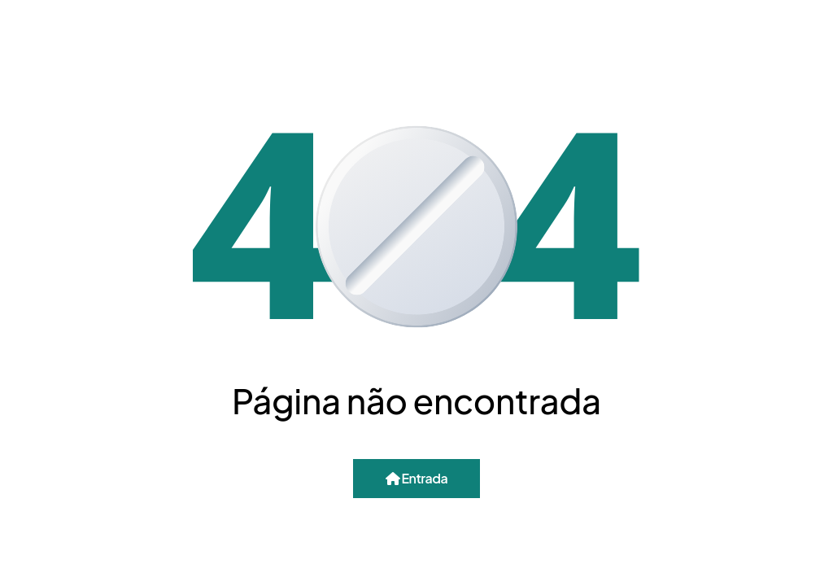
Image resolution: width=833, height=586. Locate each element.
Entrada (416, 478)
